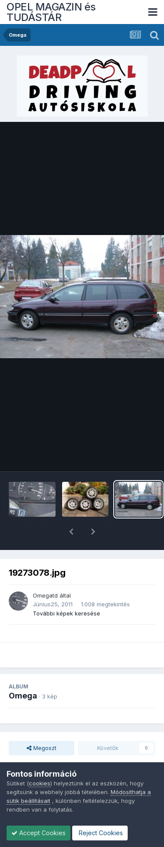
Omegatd (45, 572)
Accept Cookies (38, 833)
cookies (39, 783)
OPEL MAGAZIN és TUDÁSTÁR (51, 12)
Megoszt (41, 725)
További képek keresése (66, 590)
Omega (23, 673)
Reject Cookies (100, 833)
